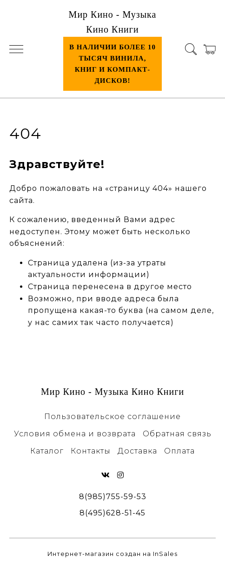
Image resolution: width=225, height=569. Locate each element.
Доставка (137, 451)
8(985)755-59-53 (112, 496)
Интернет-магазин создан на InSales (112, 553)
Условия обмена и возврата (75, 433)
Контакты (91, 451)
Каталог (47, 451)
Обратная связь (177, 433)
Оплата (179, 451)
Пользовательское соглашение (112, 416)
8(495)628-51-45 (112, 512)
